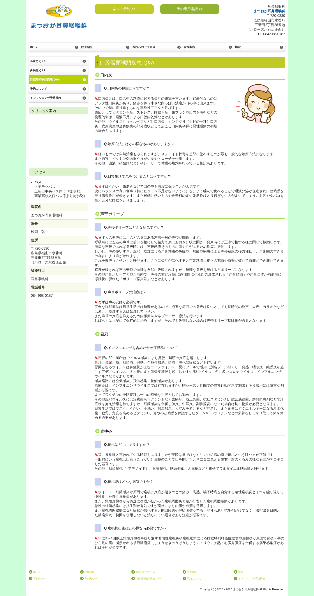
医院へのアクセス (143, 47)
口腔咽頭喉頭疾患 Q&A (45, 79)
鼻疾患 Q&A (38, 70)
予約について (38, 88)
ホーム (34, 47)
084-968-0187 (274, 34)
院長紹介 (87, 47)
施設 (238, 47)
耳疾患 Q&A (38, 61)
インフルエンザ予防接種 (45, 98)
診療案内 (189, 47)
